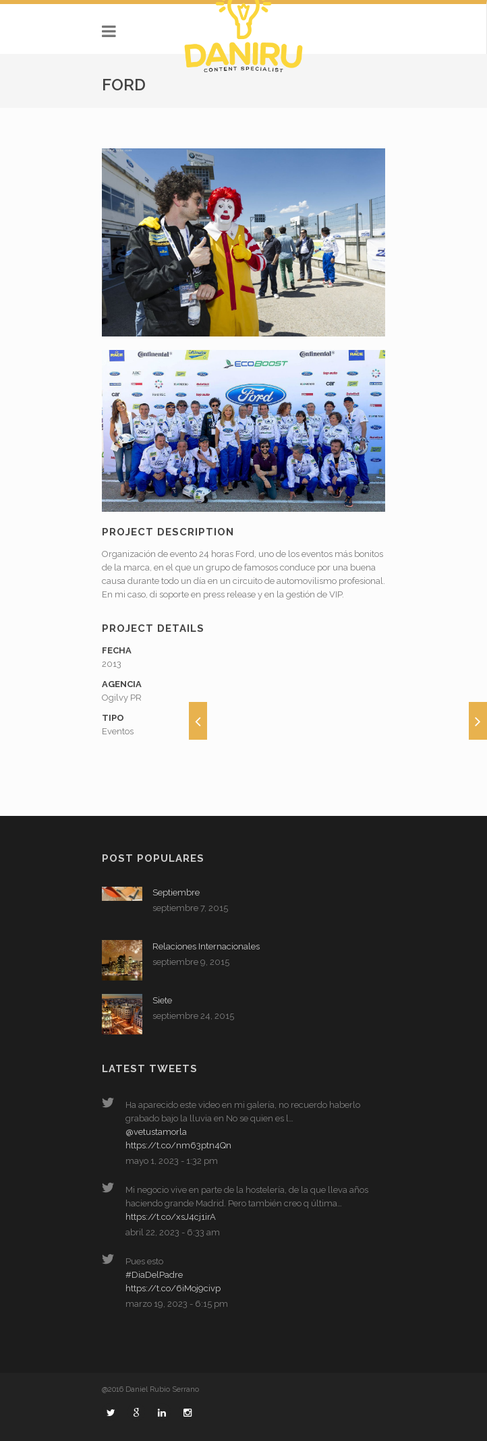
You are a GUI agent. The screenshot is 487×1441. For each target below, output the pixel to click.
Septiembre (176, 892)
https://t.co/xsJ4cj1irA (170, 1217)
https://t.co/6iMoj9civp (173, 1288)
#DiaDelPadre (154, 1275)
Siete (162, 1000)
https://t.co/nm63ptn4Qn (178, 1145)
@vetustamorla (156, 1132)
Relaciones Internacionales (206, 946)
